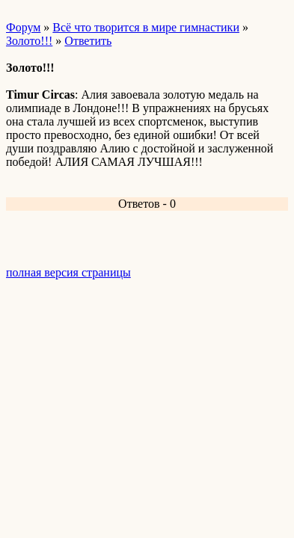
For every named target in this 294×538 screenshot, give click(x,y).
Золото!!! (29, 40)
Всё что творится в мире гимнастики (145, 27)
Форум (23, 27)
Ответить (87, 40)
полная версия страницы (68, 272)
